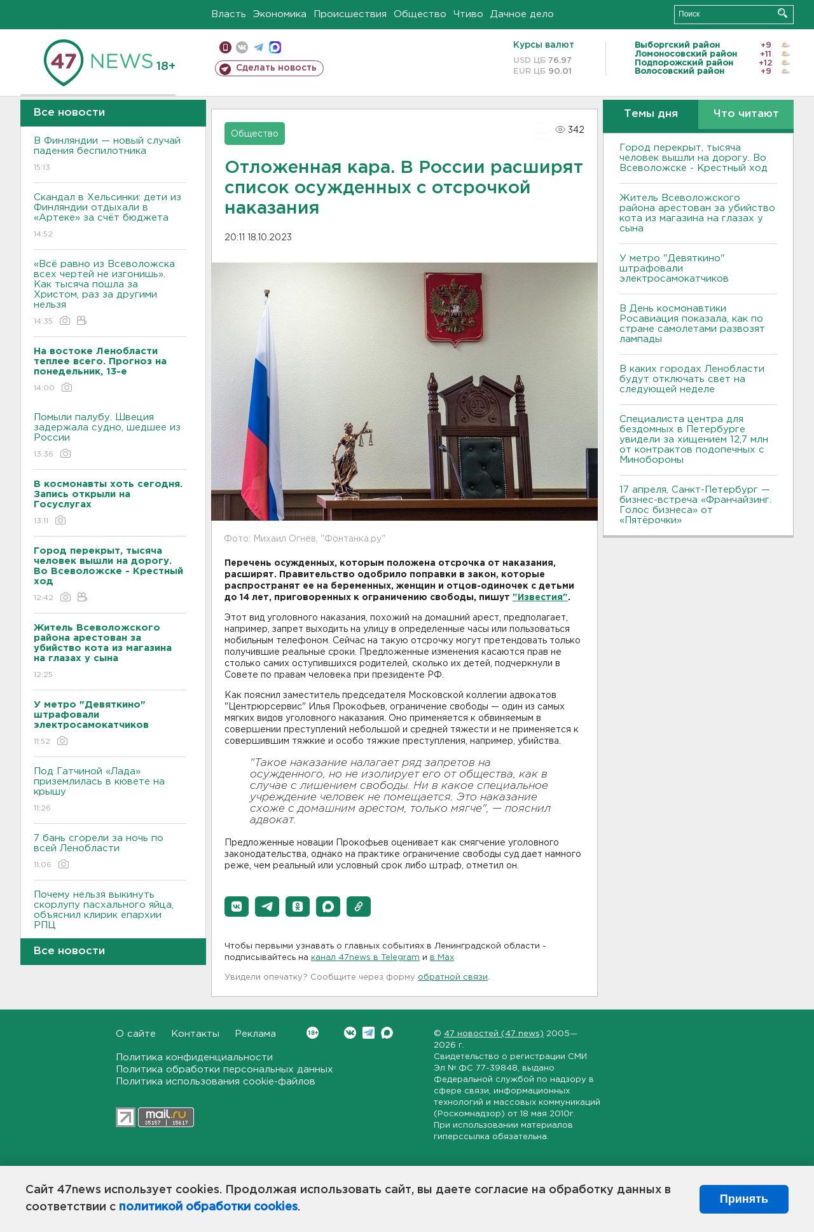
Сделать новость (276, 68)
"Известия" (540, 597)
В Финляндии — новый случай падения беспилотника (110, 155)
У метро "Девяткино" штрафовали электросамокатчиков (674, 268)
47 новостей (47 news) (494, 1033)
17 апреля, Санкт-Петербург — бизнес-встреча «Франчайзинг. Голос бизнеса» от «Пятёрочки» (695, 505)
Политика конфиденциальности (194, 1057)
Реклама (255, 1034)
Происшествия (350, 14)
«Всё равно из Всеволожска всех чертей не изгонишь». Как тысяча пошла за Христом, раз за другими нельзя (110, 293)
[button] (236, 906)
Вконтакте (313, 1033)
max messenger (275, 47)
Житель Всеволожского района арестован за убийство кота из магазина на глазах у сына (697, 213)
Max (387, 1033)
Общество (420, 14)
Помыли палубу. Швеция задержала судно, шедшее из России (110, 436)
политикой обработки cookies (208, 1207)
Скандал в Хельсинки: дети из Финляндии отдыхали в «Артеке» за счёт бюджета (110, 216)
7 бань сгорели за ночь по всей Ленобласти (110, 852)
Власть (228, 14)
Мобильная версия (225, 47)
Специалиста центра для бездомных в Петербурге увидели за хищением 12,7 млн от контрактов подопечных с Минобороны (693, 439)
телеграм (258, 47)
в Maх (442, 957)
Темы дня (651, 114)
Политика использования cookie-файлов (215, 1082)
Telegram (368, 1033)
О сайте (136, 1034)
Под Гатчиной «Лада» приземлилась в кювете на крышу (110, 790)
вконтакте (242, 47)
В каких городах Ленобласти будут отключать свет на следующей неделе (691, 379)
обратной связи (453, 977)
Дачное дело (522, 14)
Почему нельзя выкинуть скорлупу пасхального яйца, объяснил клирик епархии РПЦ (110, 919)
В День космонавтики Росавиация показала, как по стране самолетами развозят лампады (692, 324)
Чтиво (468, 14)
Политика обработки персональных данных (224, 1069)
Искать (782, 13)
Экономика (280, 14)
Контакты (195, 1034)
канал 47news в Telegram (365, 957)
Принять (744, 1199)
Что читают (746, 114)
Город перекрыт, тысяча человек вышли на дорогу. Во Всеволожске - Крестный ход (693, 158)
